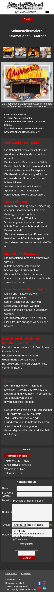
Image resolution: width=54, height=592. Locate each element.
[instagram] (44, 583)
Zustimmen (21, 539)
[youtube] (39, 588)
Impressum (26, 573)
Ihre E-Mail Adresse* (7, 494)
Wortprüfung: (26, 544)
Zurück (27, 19)
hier (22, 469)
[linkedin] (44, 588)
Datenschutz (11, 573)
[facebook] (39, 583)
